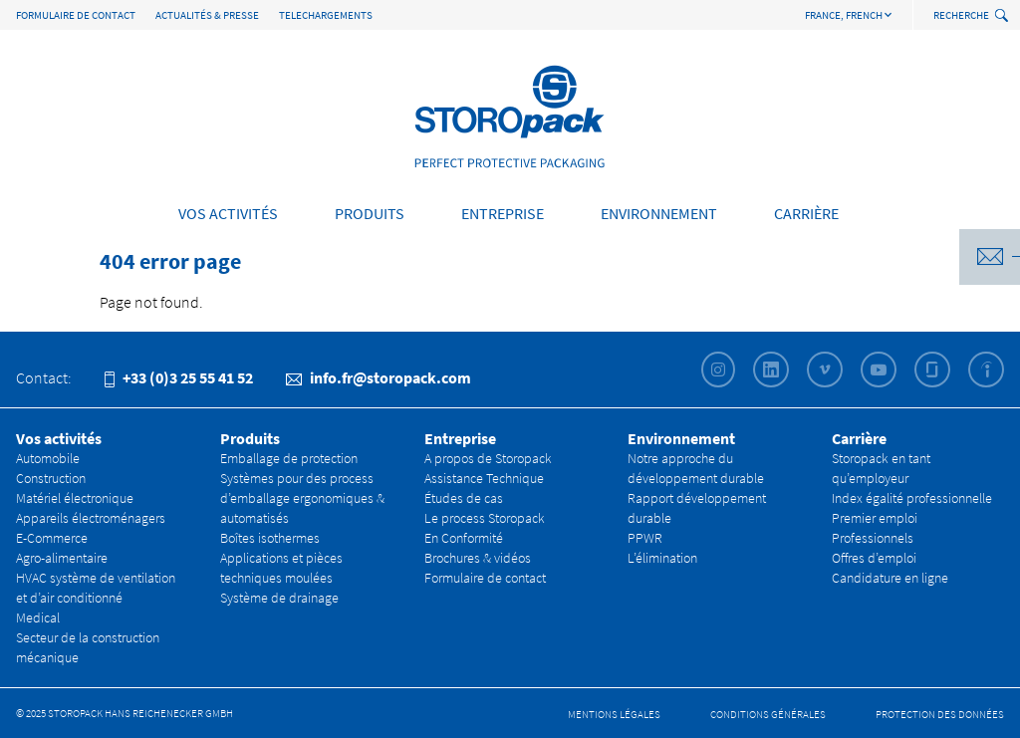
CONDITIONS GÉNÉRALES (768, 714)
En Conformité (463, 538)
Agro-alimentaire (62, 558)
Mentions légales (614, 714)
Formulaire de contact (75, 15)
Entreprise (502, 213)
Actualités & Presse (207, 15)
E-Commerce (52, 538)
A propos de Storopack (488, 458)
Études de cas (463, 498)
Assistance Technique (484, 478)
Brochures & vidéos (477, 558)
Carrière (806, 213)
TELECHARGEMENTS (326, 15)
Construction (51, 478)
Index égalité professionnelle (912, 498)
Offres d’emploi (874, 558)
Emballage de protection (289, 458)
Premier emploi (874, 518)
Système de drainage (279, 598)
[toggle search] (1003, 16)
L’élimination (662, 558)
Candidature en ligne (890, 578)
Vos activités (228, 213)
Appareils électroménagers (90, 518)
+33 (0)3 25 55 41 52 (179, 377)
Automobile (48, 458)
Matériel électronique (74, 498)
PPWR (645, 538)
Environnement (659, 213)
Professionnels (872, 538)
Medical (38, 617)
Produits (369, 213)
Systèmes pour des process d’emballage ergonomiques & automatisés (302, 498)
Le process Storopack (484, 518)
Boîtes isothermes (270, 538)
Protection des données (940, 714)
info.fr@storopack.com (378, 377)
